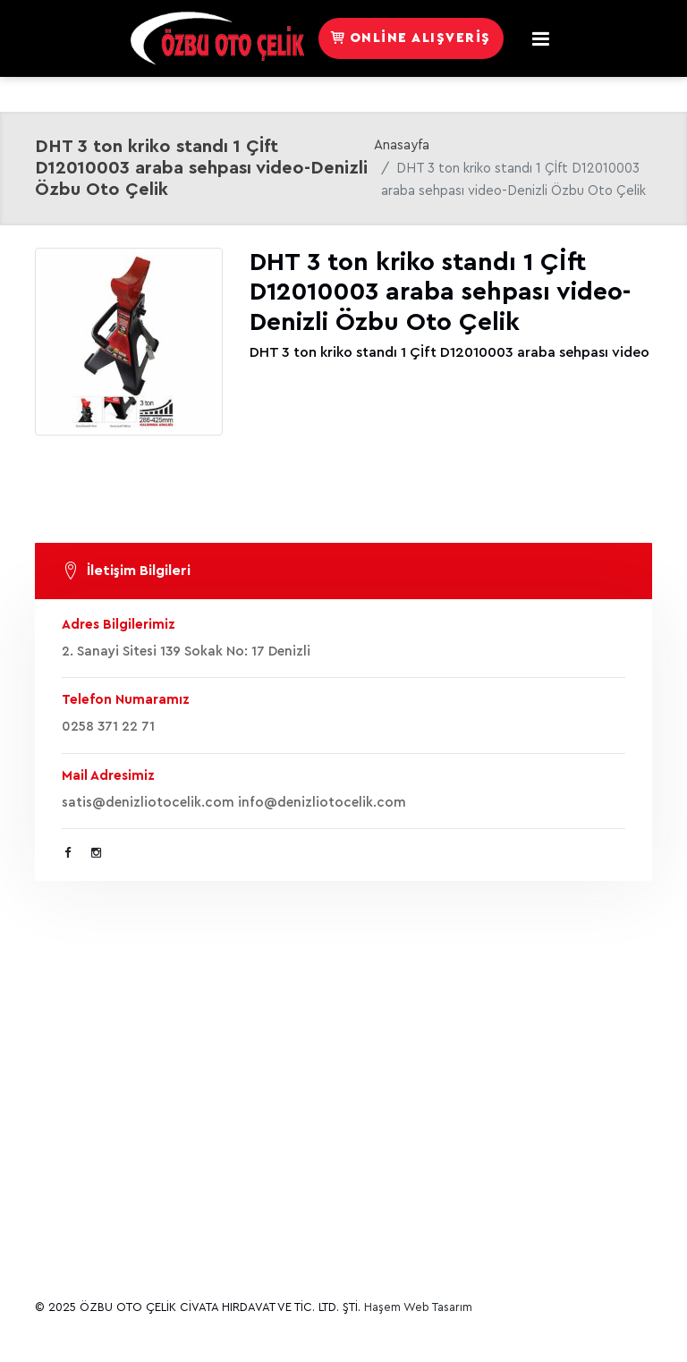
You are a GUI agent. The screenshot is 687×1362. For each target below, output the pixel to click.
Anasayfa (401, 145)
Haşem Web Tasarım (418, 1307)
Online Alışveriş (411, 38)
